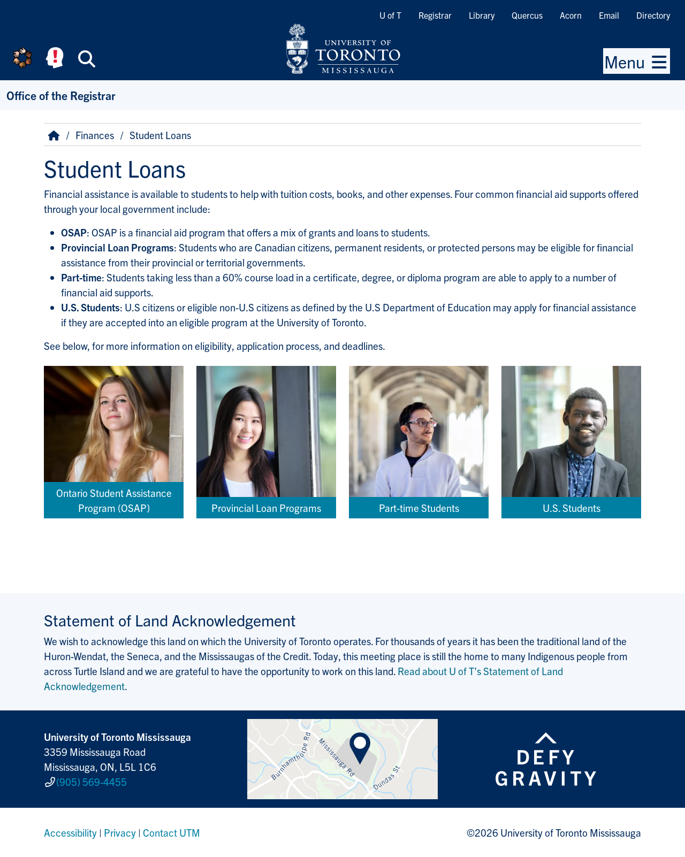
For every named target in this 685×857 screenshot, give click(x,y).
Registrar (435, 15)
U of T (390, 15)
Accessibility (70, 832)
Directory (653, 15)
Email (609, 15)
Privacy (120, 832)
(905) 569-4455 (91, 781)
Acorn (571, 15)
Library (481, 15)
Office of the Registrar (61, 95)
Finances (94, 134)
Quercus (527, 15)
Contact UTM (171, 832)
